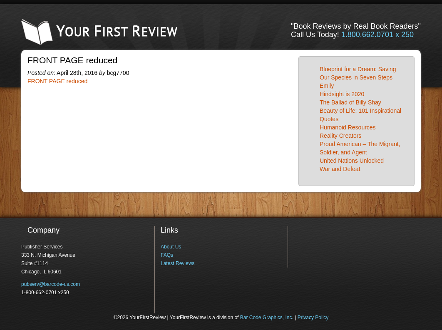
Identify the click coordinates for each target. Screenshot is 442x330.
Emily (327, 85)
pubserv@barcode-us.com (50, 284)
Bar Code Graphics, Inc (266, 317)
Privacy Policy (313, 317)
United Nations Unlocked (352, 160)
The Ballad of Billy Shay (350, 102)
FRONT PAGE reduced (57, 81)
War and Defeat (340, 169)
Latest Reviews (177, 263)
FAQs (167, 255)
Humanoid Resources (348, 127)
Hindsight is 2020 (342, 94)
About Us (171, 247)
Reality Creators (340, 135)
